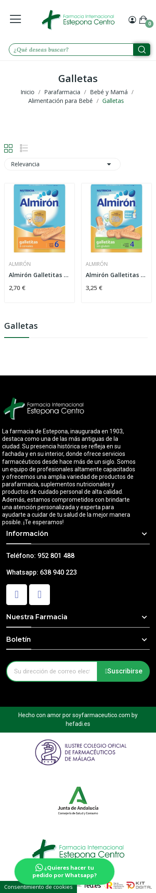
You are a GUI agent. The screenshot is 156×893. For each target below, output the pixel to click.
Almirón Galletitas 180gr (39, 275)
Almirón (20, 264)
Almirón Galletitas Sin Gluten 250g (116, 275)
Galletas (21, 326)
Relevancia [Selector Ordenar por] (62, 164)
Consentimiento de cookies (38, 886)
